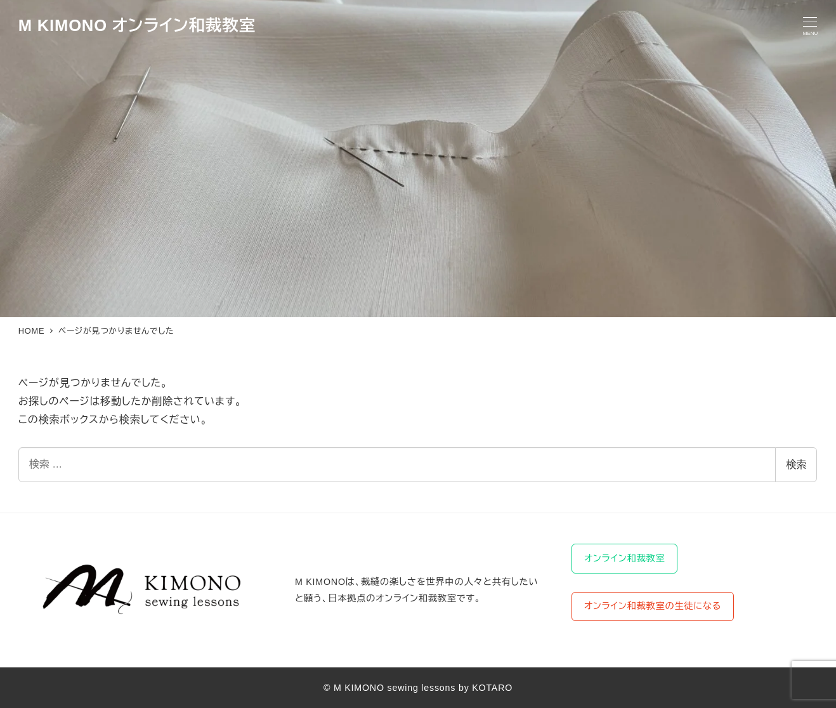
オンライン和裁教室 (624, 558)
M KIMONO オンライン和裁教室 (137, 25)
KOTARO (492, 688)
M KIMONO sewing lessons (394, 688)
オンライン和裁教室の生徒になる (652, 606)
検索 (796, 464)
